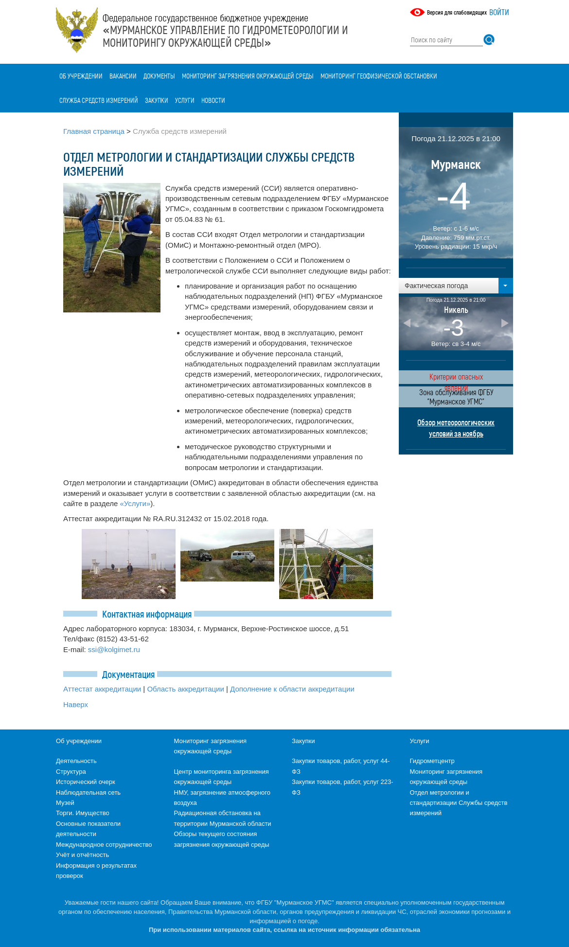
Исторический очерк (85, 781)
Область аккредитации (185, 689)
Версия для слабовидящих (457, 12)
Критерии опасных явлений (456, 378)
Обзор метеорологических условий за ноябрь (456, 428)
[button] (456, 285)
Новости (213, 100)
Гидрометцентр (432, 761)
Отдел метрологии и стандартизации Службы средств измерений (459, 803)
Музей (65, 802)
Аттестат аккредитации (102, 689)
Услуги (185, 100)
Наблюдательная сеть (88, 792)
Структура (71, 771)
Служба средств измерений (98, 100)
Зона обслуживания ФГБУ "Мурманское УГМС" (456, 396)
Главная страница (93, 131)
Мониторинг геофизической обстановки (378, 76)
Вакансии (123, 76)
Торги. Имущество (82, 813)
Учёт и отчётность (82, 854)
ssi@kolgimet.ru (114, 649)
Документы (159, 76)
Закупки (156, 100)
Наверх (75, 704)
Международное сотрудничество (104, 844)
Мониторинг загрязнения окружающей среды (248, 76)
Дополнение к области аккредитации (292, 689)
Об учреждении (81, 76)
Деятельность (76, 761)
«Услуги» (135, 503)
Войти (499, 12)
